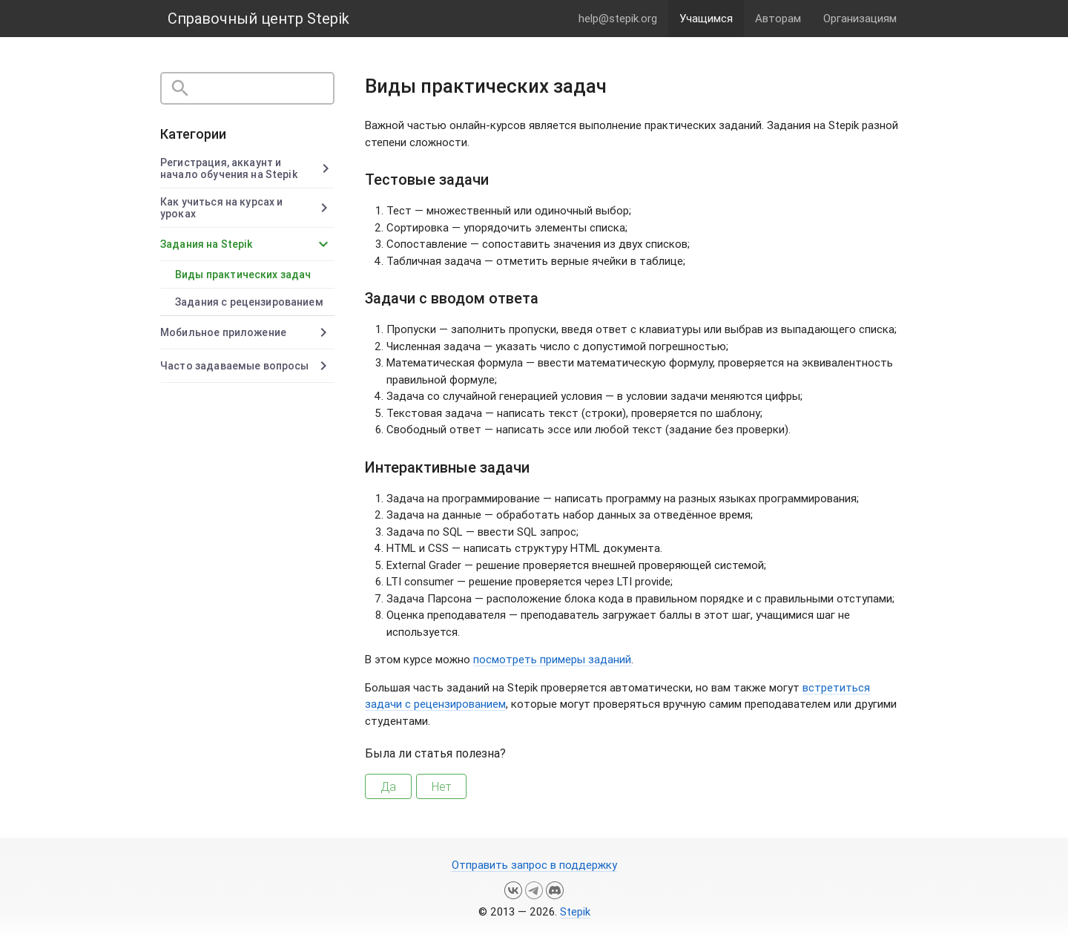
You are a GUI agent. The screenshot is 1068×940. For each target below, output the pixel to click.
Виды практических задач (243, 274)
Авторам (778, 18)
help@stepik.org (617, 18)
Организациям (860, 18)
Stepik (575, 911)
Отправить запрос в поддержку (534, 865)
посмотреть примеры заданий (552, 659)
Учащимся (706, 18)
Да (388, 786)
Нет (441, 786)
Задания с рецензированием (249, 302)
